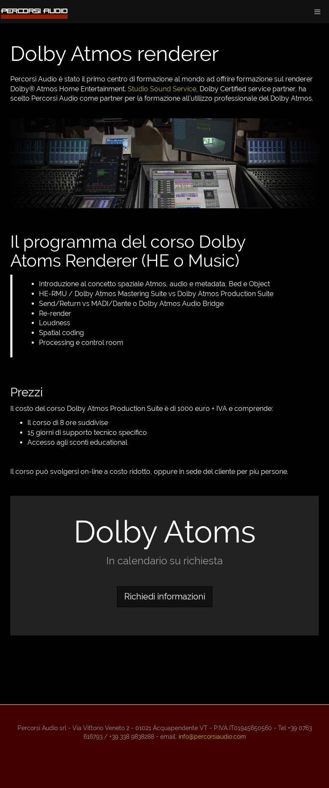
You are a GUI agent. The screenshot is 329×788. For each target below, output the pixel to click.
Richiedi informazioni (164, 596)
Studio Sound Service (162, 89)
